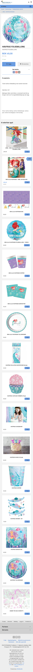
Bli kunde (10, 621)
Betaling (15, 621)
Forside (2, 9)
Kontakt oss (28, 621)
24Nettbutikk (19, 669)
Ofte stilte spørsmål (21, 642)
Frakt (5, 640)
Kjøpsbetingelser (12, 640)
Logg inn (21, 621)
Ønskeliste (24, 64)
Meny (3, 6)
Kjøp (8, 64)
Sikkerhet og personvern (24, 640)
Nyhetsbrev (11, 642)
